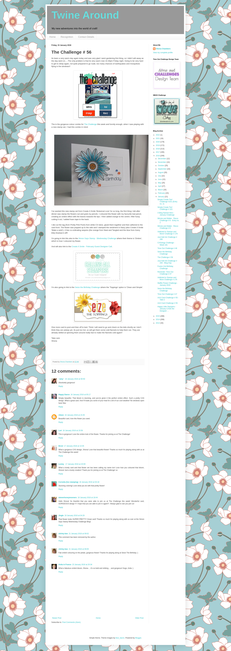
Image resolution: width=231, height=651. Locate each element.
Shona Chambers (163, 49)
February (161, 193)
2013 (158, 323)
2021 (158, 138)
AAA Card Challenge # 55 (167, 303)
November (162, 162)
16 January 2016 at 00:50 (75, 379)
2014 (158, 319)
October (161, 166)
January (161, 197)
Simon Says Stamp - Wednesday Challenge (97, 238)
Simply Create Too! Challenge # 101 (165, 208)
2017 (158, 152)
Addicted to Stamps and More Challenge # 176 (167, 278)
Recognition (67, 37)
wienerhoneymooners (67, 497)
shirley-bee (63, 534)
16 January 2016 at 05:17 (81, 395)
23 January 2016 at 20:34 (82, 565)
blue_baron (120, 638)
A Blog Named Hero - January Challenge (165, 214)
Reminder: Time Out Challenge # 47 (165, 273)
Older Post (139, 618)
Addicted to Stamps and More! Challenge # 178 (167, 233)
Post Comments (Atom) (71, 622)
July (160, 176)
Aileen (61, 415)
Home (52, 37)
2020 (158, 142)
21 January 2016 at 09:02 (79, 534)
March (160, 190)
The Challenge (90, 124)
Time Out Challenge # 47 (167, 294)
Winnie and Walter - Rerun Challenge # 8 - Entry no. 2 (168, 220)
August (161, 172)
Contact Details (86, 37)
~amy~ (61, 379)
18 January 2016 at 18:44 (88, 497)
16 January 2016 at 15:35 (75, 415)
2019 (158, 145)
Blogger (138, 638)
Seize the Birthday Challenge (87, 287)
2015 (158, 316)
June (160, 179)
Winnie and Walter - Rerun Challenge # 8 (167, 227)
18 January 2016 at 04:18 (89, 482)
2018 (158, 149)
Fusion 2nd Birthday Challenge (165, 267)
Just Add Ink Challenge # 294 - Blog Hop (167, 262)
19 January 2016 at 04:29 (75, 515)
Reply (60, 386)
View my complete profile (163, 53)
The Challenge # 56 (165, 257)
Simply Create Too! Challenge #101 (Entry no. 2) (167, 202)
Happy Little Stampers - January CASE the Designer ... (166, 309)
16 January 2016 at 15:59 (73, 430)
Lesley (61, 464)
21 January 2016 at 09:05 (79, 549)
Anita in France (64, 565)
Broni (60, 446)
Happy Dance (64, 395)
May (160, 183)
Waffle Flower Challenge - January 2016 (167, 284)
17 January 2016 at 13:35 (74, 446)
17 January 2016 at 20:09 (75, 464)
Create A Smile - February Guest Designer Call (92, 246)
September (162, 169)
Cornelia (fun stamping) (68, 482)
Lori (60, 430)
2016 (158, 156)
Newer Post (56, 618)
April (160, 186)
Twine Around (85, 15)
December (162, 159)
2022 (158, 135)
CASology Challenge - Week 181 (166, 244)
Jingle (61, 515)
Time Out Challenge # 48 (167, 248)
